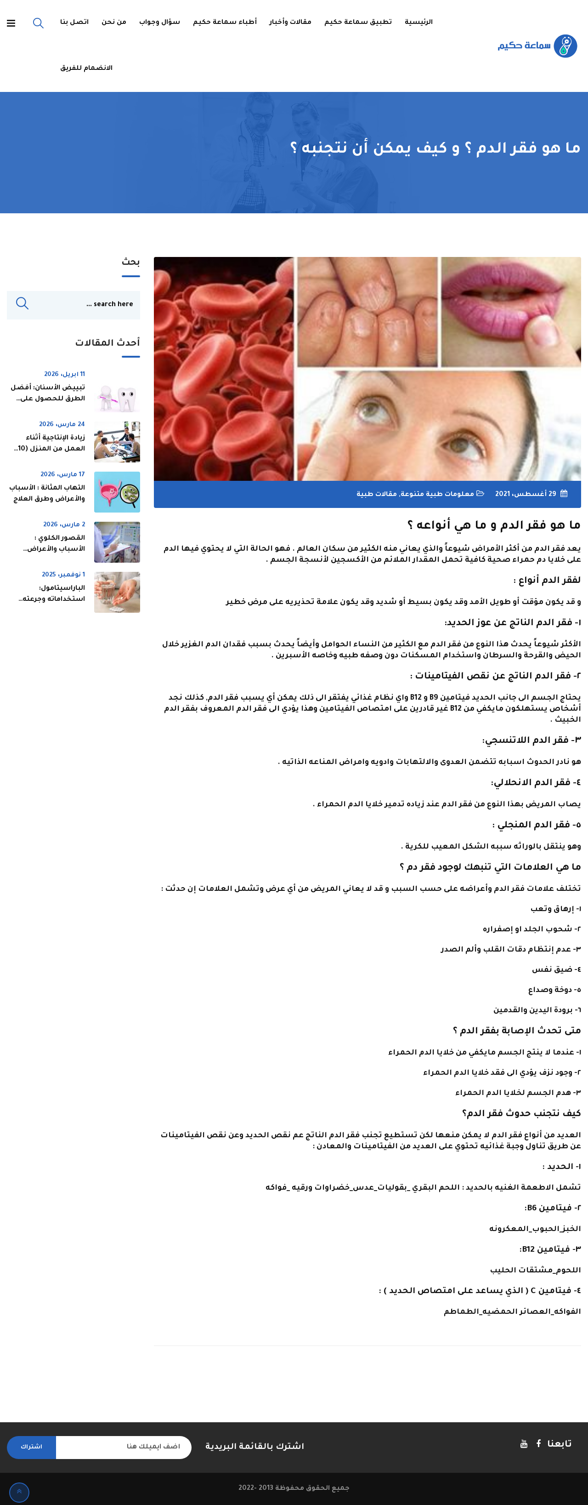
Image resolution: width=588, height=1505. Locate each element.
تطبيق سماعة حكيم (358, 23)
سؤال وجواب (159, 23)
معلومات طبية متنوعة (437, 495)
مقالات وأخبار (290, 23)
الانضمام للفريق (86, 69)
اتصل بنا (74, 23)
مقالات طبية (376, 495)
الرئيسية (419, 23)
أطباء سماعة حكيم (225, 23)
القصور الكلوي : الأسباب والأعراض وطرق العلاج (56, 550)
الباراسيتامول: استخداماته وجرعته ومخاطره (54, 600)
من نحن (114, 23)
